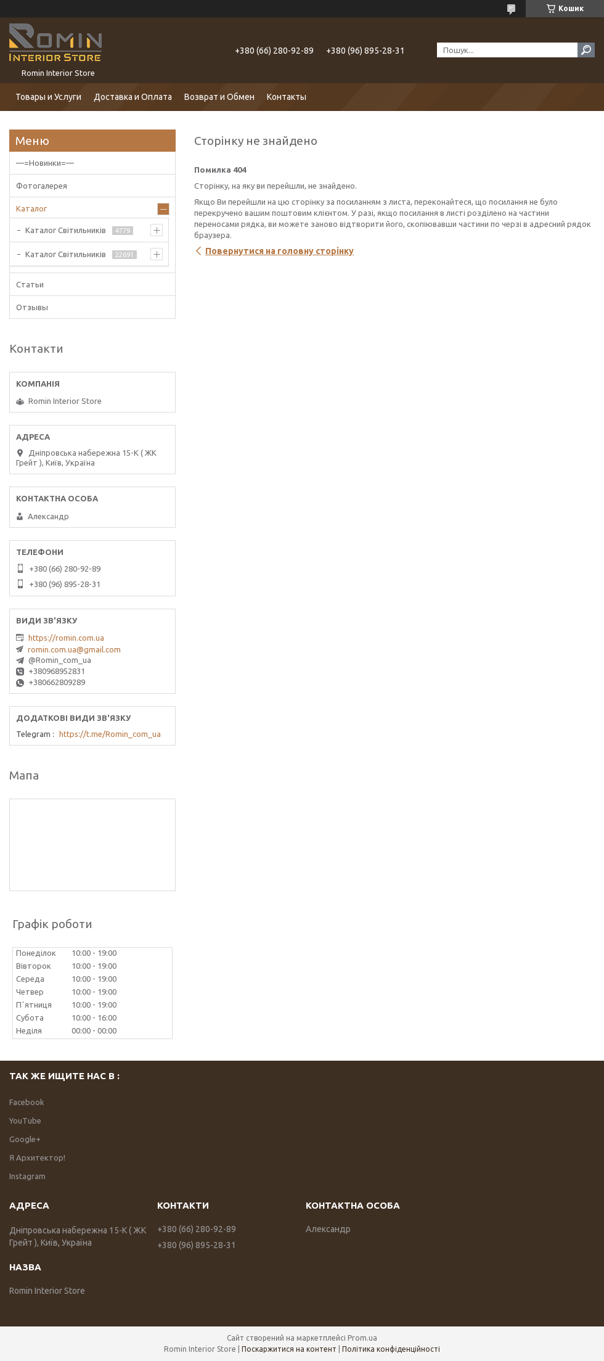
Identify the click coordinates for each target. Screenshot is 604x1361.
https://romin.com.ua (66, 637)
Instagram (27, 1176)
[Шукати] (586, 50)
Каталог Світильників (65, 230)
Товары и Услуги (48, 97)
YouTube (25, 1120)
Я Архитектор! (37, 1157)
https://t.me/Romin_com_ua (110, 734)
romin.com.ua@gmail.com (74, 649)
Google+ (25, 1139)
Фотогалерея (41, 185)
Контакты (286, 97)
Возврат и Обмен (219, 97)
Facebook (26, 1102)
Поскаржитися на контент (289, 1349)
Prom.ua (362, 1338)
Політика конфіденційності (391, 1349)
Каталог (31, 208)
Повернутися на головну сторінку (279, 251)
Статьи (30, 284)
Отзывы (32, 307)
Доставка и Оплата (133, 97)
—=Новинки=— (45, 162)
